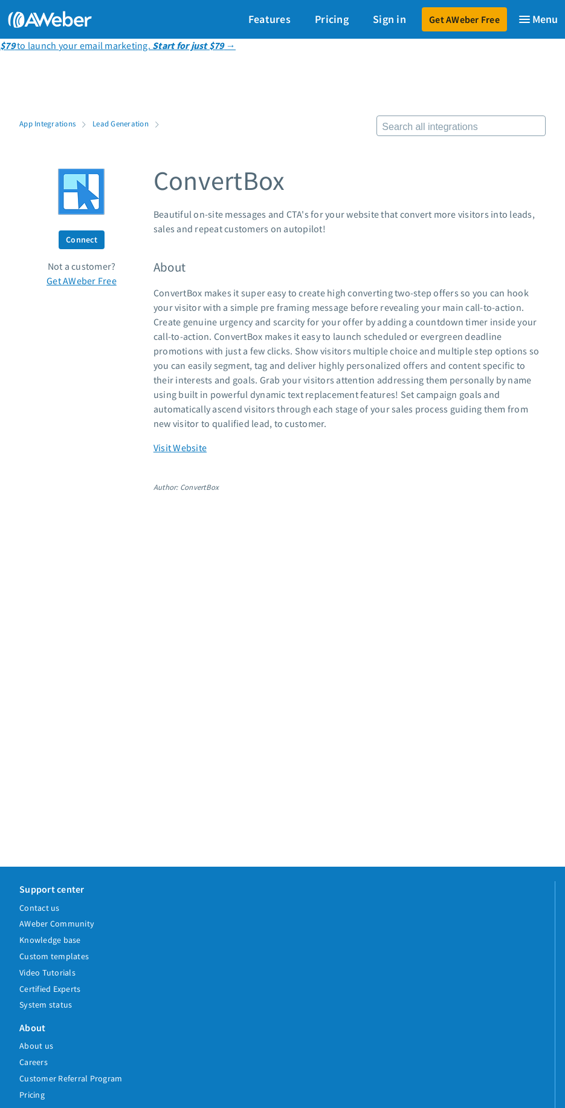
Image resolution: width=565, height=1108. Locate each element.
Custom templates (54, 956)
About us (36, 1045)
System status (45, 1004)
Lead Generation (120, 123)
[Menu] (538, 19)
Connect (81, 239)
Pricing (332, 19)
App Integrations (47, 123)
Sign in (389, 19)
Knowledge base (50, 939)
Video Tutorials (47, 972)
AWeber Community (56, 923)
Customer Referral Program (70, 1078)
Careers (33, 1062)
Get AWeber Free (464, 19)
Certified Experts (49, 988)
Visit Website (180, 448)
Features (269, 19)
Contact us (39, 907)
